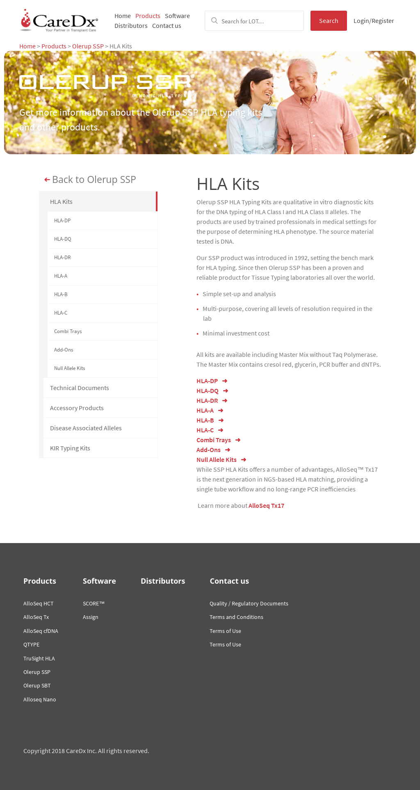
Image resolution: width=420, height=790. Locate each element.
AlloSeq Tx (36, 617)
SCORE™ (94, 603)
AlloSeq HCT (38, 603)
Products (147, 15)
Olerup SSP (88, 46)
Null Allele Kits (69, 368)
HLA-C (60, 312)
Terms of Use (225, 631)
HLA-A (60, 275)
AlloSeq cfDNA (40, 631)
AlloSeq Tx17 (266, 505)
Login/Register (374, 20)
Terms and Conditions (236, 617)
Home (122, 15)
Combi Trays (68, 331)
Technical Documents (79, 388)
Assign (90, 617)
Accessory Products (77, 408)
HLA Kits (61, 201)
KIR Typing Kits (70, 448)
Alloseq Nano (39, 699)
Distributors (131, 25)
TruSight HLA (39, 658)
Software (177, 15)
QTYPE (31, 644)
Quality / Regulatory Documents (249, 603)
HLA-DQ (62, 238)
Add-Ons (63, 349)
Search (328, 20)
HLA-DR (62, 257)
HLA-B (61, 294)
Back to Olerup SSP (94, 179)
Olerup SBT (37, 685)
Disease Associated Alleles (86, 428)
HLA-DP (62, 220)
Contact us (166, 25)
